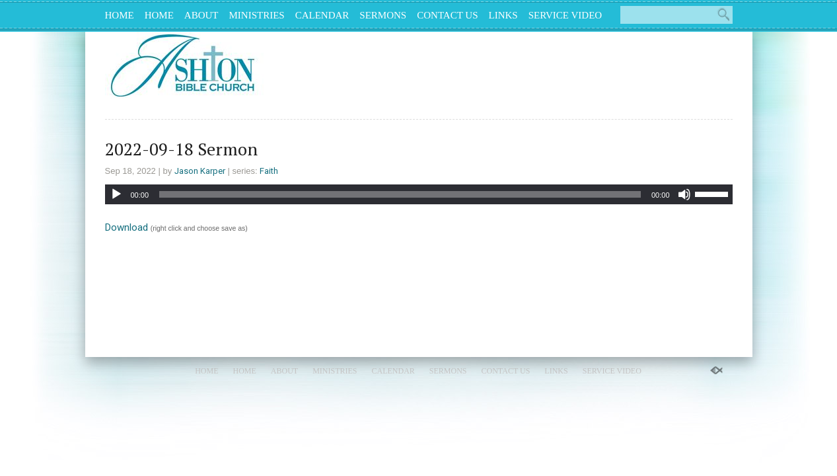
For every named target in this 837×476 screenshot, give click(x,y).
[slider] (400, 194)
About (201, 15)
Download (126, 227)
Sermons (382, 15)
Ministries (257, 15)
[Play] (116, 194)
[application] (419, 194)
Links (503, 15)
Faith (269, 171)
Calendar (322, 15)
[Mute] (684, 194)
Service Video (565, 15)
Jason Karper (199, 171)
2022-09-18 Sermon (181, 149)
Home (119, 15)
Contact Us (447, 15)
